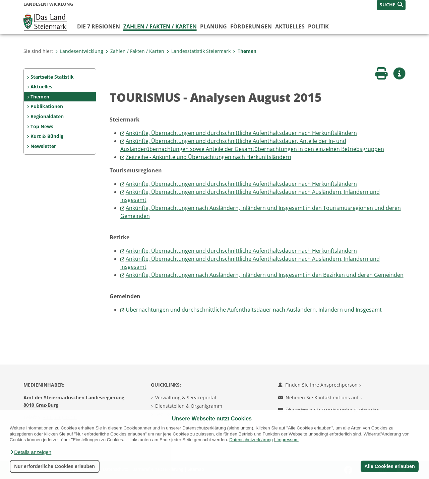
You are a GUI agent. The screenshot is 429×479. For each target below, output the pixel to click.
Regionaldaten (47, 116)
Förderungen (251, 26)
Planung (213, 26)
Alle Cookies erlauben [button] (389, 466)
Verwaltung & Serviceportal (185, 397)
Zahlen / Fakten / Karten (160, 26)
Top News (41, 126)
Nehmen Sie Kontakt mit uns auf (320, 397)
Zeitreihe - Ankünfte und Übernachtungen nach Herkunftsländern (208, 157)
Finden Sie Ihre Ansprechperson (319, 385)
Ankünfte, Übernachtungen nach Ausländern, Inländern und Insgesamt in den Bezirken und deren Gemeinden (265, 274)
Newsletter (43, 146)
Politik (318, 26)
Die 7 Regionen (98, 26)
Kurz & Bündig (46, 136)
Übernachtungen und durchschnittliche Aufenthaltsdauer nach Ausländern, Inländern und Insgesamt (254, 309)
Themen (244, 51)
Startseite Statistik (52, 77)
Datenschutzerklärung (251, 439)
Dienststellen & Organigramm (188, 406)
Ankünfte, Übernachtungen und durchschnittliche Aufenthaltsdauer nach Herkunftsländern (241, 133)
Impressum (288, 439)
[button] (30, 452)
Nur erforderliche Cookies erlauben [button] (54, 466)
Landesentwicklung (79, 51)
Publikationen (46, 106)
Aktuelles (290, 26)
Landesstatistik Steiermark (199, 51)
